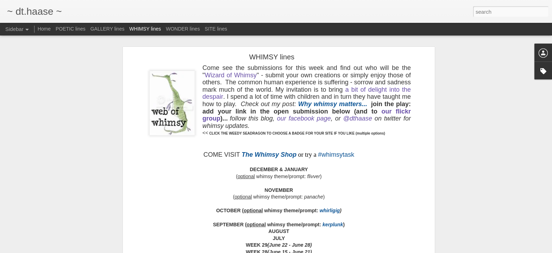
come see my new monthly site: (46, 201)
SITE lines (216, 29)
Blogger (369, 249)
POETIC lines (71, 29)
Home (44, 29)
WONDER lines (183, 29)
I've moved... (29, 216)
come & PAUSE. (32, 185)
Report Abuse (389, 249)
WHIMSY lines (145, 29)
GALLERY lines (107, 29)
